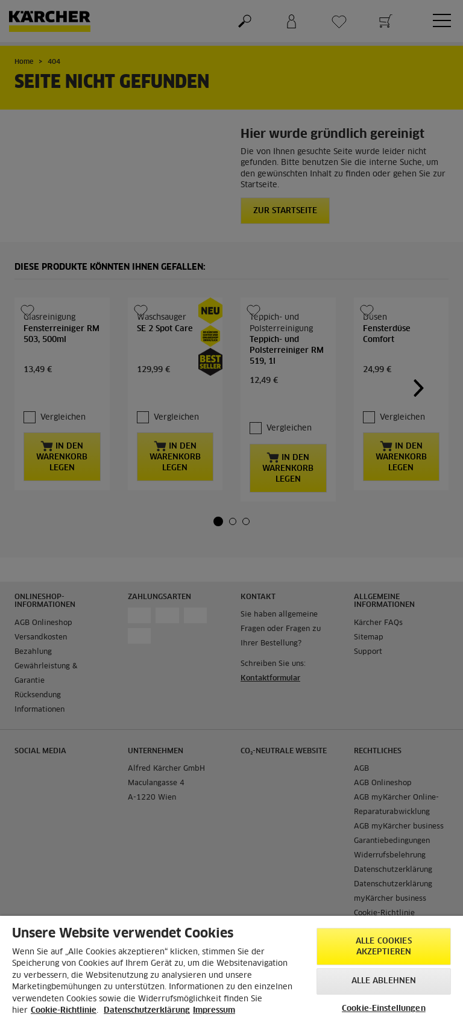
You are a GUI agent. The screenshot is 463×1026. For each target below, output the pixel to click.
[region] (231, 971)
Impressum (214, 1011)
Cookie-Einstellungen (384, 1009)
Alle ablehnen (384, 981)
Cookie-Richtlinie (63, 1011)
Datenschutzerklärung (147, 1011)
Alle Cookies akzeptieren (384, 946)
